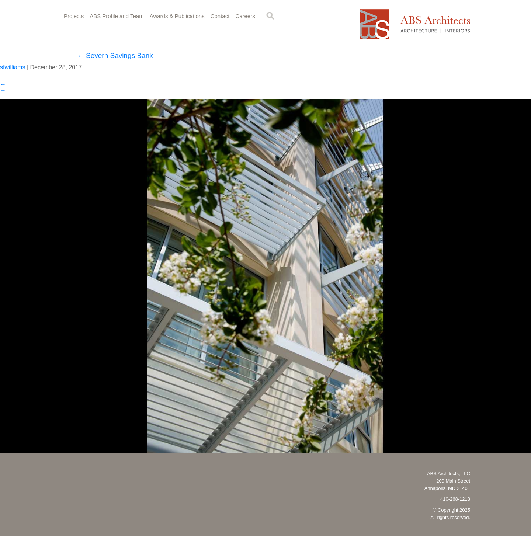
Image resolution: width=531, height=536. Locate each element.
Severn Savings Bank (115, 55)
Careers (245, 16)
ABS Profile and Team (116, 16)
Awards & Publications (177, 16)
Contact (220, 16)
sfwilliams (12, 67)
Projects (74, 16)
